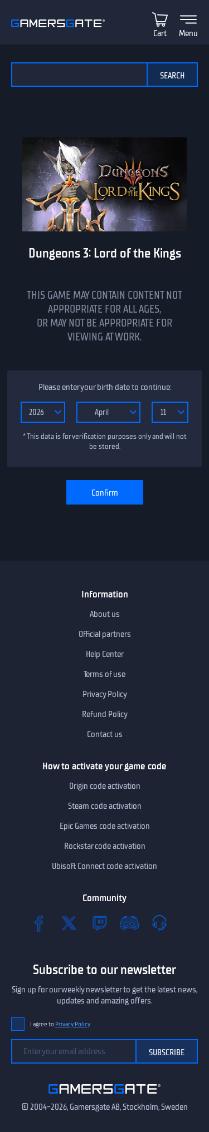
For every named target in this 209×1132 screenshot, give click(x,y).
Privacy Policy (104, 694)
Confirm (104, 492)
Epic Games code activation (105, 826)
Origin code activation (104, 786)
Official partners (105, 634)
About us (105, 614)
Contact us (105, 734)
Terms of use (104, 674)
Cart (160, 33)
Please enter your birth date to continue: (104, 387)
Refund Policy (105, 714)
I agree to (60, 1024)
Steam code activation (105, 806)
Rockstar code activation (104, 846)
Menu (188, 33)
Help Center (105, 654)
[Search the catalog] (79, 74)
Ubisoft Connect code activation (104, 866)
